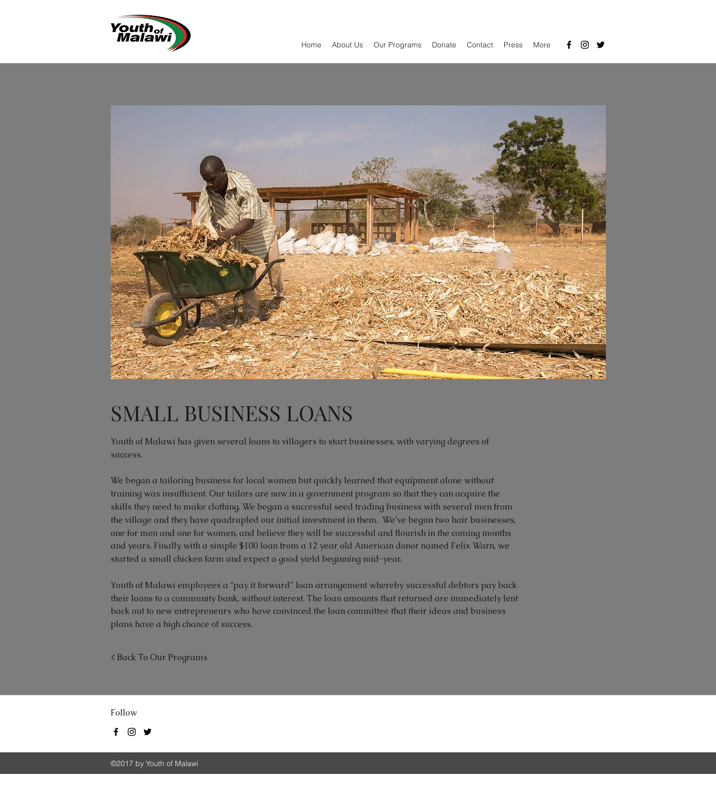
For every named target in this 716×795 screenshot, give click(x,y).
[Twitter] (600, 44)
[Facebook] (569, 44)
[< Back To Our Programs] (159, 657)
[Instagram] (585, 44)
